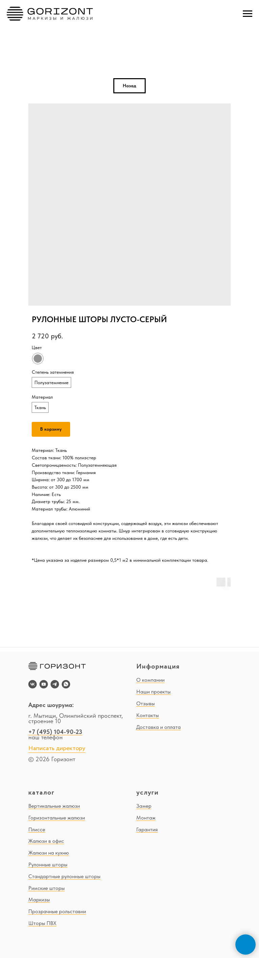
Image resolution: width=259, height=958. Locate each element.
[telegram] (55, 684)
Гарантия (147, 829)
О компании (150, 680)
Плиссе (36, 829)
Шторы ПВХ (42, 923)
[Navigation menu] (247, 13)
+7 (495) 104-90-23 (55, 731)
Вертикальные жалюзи (54, 806)
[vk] (32, 684)
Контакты (147, 715)
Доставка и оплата (158, 727)
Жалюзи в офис (46, 841)
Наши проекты (153, 691)
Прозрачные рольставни (57, 911)
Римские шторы (46, 888)
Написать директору (56, 748)
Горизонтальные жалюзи (56, 817)
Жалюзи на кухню (48, 852)
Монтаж (145, 817)
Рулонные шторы (47, 864)
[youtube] (43, 684)
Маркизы (39, 899)
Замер (143, 806)
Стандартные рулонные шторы (64, 876)
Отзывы (145, 703)
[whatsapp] (66, 684)
